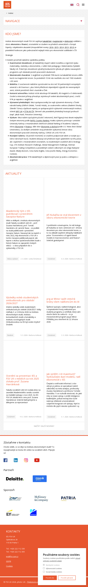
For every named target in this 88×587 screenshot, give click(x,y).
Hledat (77, 4)
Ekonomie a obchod (49, 126)
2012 (72, 47)
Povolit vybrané (67, 578)
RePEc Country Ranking (39, 120)
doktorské (69, 41)
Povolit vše (50, 578)
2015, (56, 47)
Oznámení (51, 259)
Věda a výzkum (12, 259)
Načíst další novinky (44, 426)
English (72, 5)
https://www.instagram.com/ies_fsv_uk (26, 460)
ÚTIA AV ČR (29, 111)
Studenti (10, 335)
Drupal (4, 13)
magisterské (57, 41)
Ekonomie (19, 126)
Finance (28, 126)
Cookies (9, 566)
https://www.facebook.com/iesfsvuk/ (5, 460)
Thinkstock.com (33, 582)
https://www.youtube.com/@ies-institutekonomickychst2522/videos (36, 460)
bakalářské (47, 41)
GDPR (8, 561)
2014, (61, 47)
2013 (67, 47)
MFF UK (19, 111)
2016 (51, 47)
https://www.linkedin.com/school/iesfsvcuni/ (16, 460)
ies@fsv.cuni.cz (12, 556)
